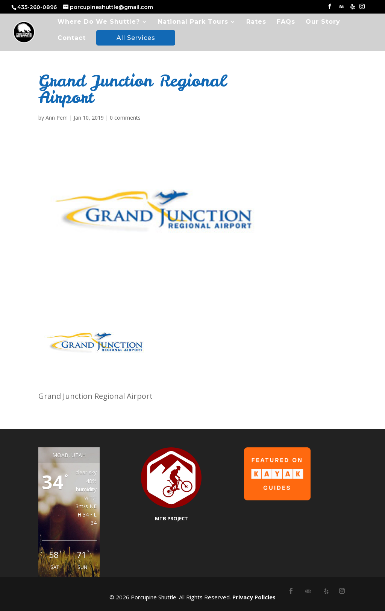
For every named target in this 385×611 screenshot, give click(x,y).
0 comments (125, 117)
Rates (256, 22)
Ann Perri (56, 117)
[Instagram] (362, 9)
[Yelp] (353, 9)
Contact (72, 38)
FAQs (286, 22)
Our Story (323, 22)
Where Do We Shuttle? (99, 22)
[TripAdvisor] (341, 9)
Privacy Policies (254, 597)
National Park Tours (193, 22)
